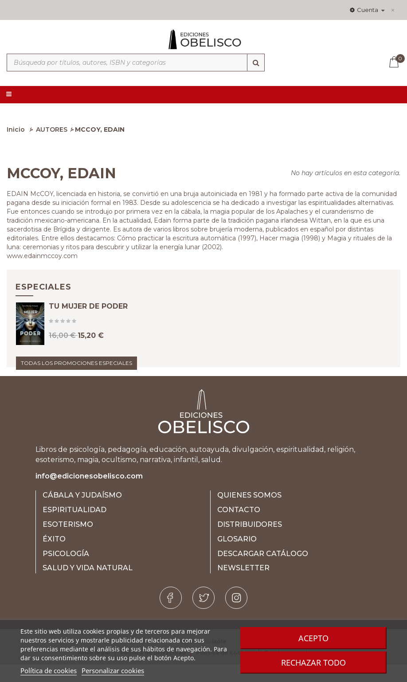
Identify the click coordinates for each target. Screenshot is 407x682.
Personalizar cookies (113, 670)
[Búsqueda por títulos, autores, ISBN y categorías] (136, 62)
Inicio (16, 129)
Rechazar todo (313, 662)
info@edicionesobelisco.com (89, 493)
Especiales (43, 287)
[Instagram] (236, 615)
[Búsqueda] (256, 62)
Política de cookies (48, 670)
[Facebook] (171, 615)
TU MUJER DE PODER (88, 314)
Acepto (313, 638)
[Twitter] (203, 615)
